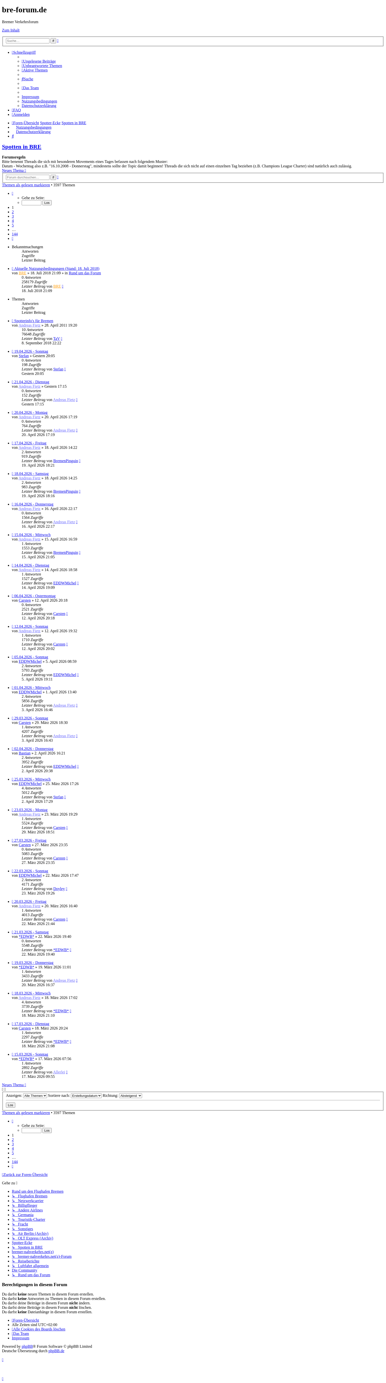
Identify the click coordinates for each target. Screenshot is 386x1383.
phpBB (27, 1346)
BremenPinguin (65, 461)
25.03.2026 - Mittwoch (32, 779)
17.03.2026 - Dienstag (31, 1024)
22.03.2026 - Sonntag (31, 871)
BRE (22, 273)
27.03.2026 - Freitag (30, 840)
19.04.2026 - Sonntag (31, 351)
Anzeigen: (26, 1095)
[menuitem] (39, 61)
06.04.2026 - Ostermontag (35, 596)
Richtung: (122, 1095)
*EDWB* (26, 936)
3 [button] (13, 216)
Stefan (24, 356)
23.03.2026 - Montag (31, 810)
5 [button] (13, 225)
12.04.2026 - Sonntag (31, 626)
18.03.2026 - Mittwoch (32, 993)
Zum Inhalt (11, 30)
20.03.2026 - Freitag (30, 901)
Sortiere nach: (75, 1095)
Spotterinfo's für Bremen (33, 321)
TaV (56, 338)
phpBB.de (56, 1351)
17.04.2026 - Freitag (30, 443)
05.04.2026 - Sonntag (31, 657)
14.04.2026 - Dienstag (31, 565)
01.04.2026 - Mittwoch (32, 687)
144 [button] (15, 234)
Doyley (59, 889)
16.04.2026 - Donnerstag (33, 504)
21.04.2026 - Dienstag (31, 382)
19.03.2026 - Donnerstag (33, 963)
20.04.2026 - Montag (31, 412)
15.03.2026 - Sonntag (31, 1054)
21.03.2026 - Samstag (31, 932)
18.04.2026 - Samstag (31, 474)
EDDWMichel (64, 583)
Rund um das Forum (85, 273)
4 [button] (13, 221)
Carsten (25, 600)
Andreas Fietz (29, 325)
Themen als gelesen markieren (26, 185)
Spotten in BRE (21, 146)
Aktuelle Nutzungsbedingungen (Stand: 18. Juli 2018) (56, 268)
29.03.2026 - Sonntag (31, 718)
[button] (12, 193)
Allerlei (59, 1072)
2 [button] (13, 212)
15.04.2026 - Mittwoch (32, 535)
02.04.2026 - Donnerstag (33, 749)
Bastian (25, 753)
